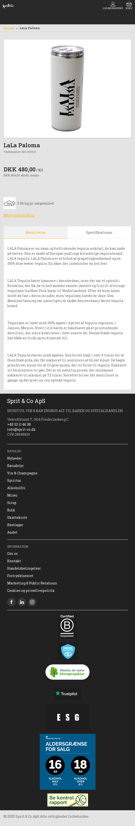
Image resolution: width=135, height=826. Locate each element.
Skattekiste (17, 517)
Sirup (11, 502)
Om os (12, 553)
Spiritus (14, 480)
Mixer (12, 495)
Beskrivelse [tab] (35, 232)
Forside (9, 28)
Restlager (15, 525)
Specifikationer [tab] (99, 232)
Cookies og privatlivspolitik (31, 590)
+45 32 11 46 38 (19, 424)
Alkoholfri (16, 488)
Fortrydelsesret (20, 575)
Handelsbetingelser (24, 568)
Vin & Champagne (22, 473)
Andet (12, 532)
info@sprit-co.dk (21, 429)
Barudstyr (15, 465)
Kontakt (14, 561)
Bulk (11, 510)
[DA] (8, 6)
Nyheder (14, 458)
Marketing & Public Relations (32, 583)
